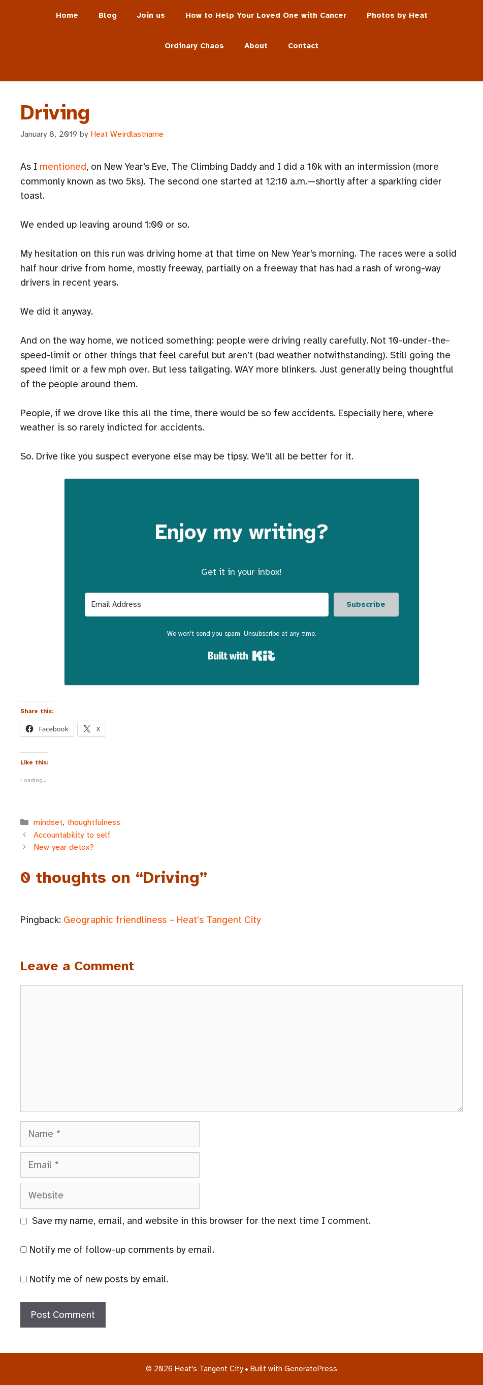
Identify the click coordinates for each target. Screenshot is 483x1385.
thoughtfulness (93, 822)
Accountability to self (72, 835)
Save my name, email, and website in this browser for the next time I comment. (201, 1221)
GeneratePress (310, 1368)
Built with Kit (241, 656)
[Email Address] (207, 605)
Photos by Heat (397, 15)
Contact (303, 45)
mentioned (63, 167)
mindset (48, 822)
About (256, 45)
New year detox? (64, 847)
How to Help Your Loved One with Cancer (265, 15)
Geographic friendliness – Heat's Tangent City (162, 920)
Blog (108, 15)
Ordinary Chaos (194, 45)
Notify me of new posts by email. (99, 1279)
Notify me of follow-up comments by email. (121, 1250)
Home (67, 15)
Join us (151, 15)
